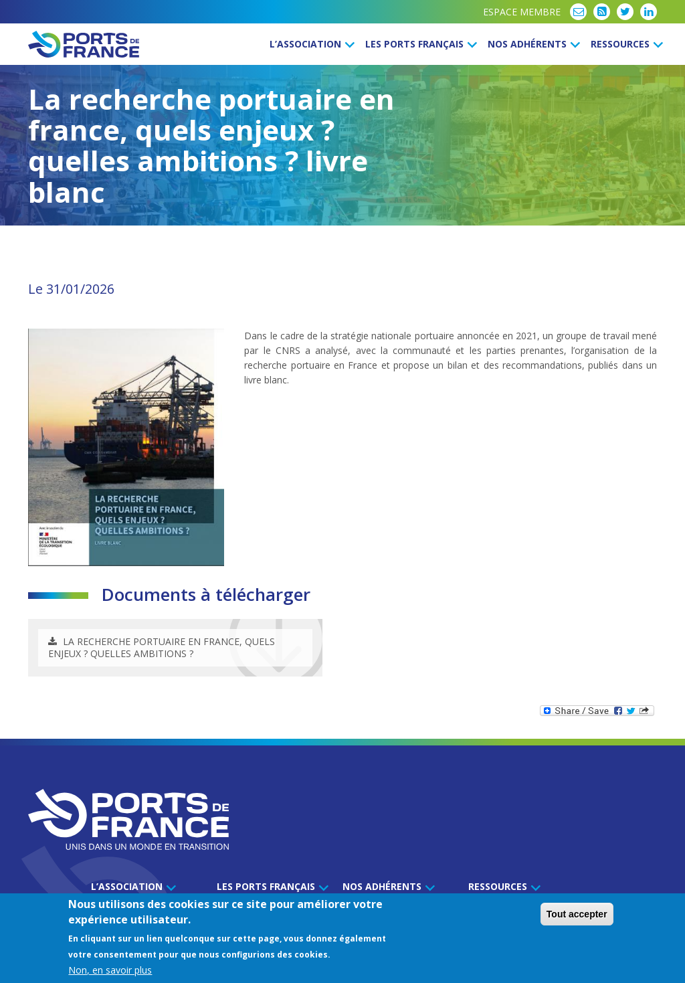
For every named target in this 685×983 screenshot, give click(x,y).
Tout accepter (577, 914)
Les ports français (419, 43)
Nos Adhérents (532, 43)
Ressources (625, 43)
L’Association (310, 43)
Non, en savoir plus (110, 970)
